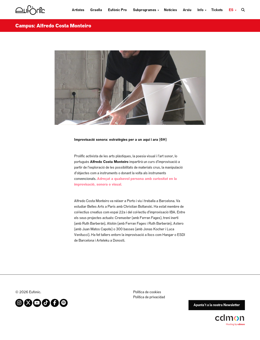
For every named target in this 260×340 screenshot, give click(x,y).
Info (201, 10)
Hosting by (235, 324)
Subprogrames (146, 10)
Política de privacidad (149, 297)
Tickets (217, 10)
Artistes (78, 10)
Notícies (170, 10)
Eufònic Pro (117, 10)
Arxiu (187, 10)
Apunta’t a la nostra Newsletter (217, 305)
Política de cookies (147, 292)
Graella (96, 10)
